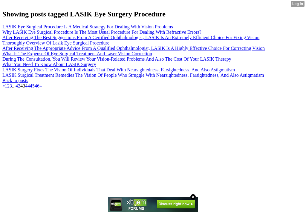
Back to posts (15, 80)
